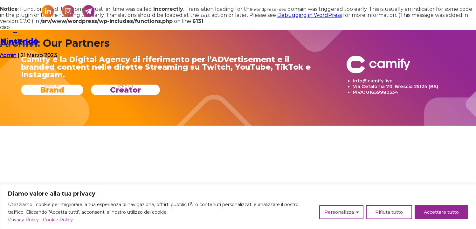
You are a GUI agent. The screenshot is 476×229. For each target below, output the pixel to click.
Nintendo (19, 41)
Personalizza (339, 212)
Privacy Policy (24, 220)
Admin (8, 55)
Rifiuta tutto (389, 212)
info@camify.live (373, 81)
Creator (125, 89)
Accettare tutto (441, 212)
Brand (52, 89)
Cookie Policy (58, 220)
